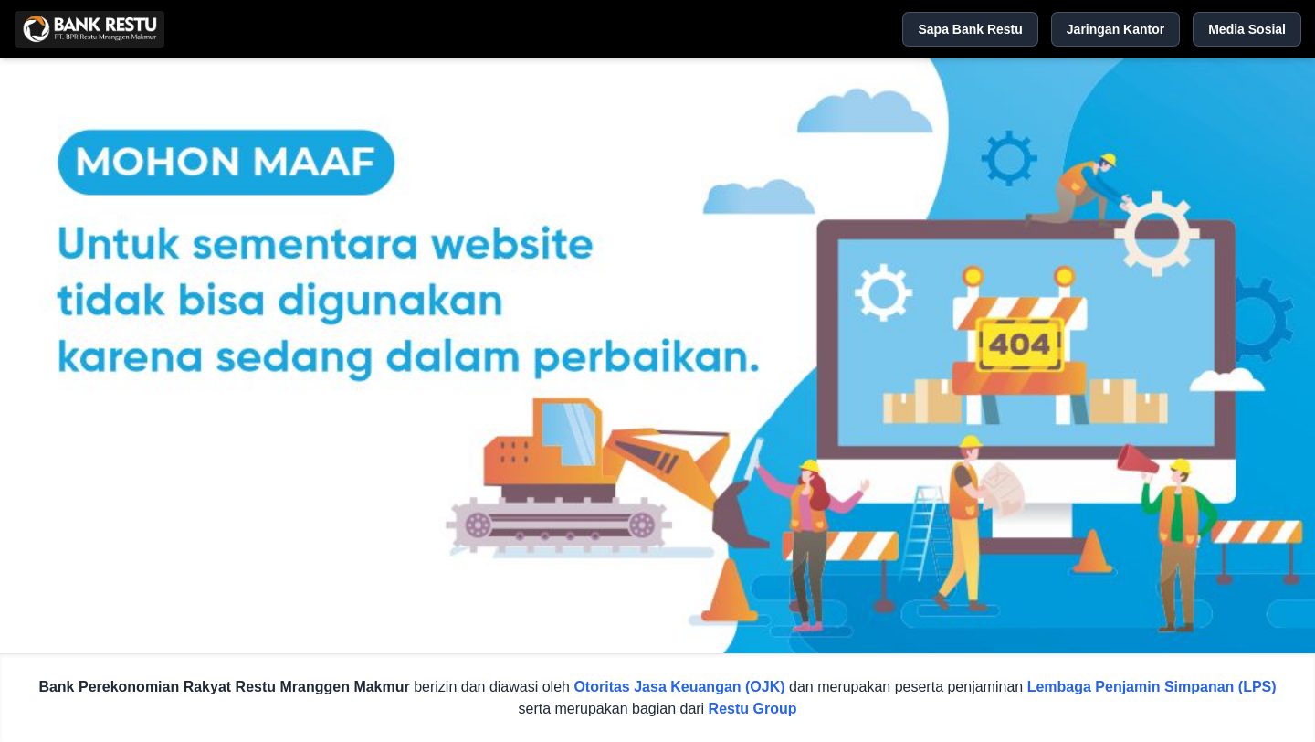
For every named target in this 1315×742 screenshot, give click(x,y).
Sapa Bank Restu (970, 29)
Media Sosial (1247, 29)
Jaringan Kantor (1115, 29)
